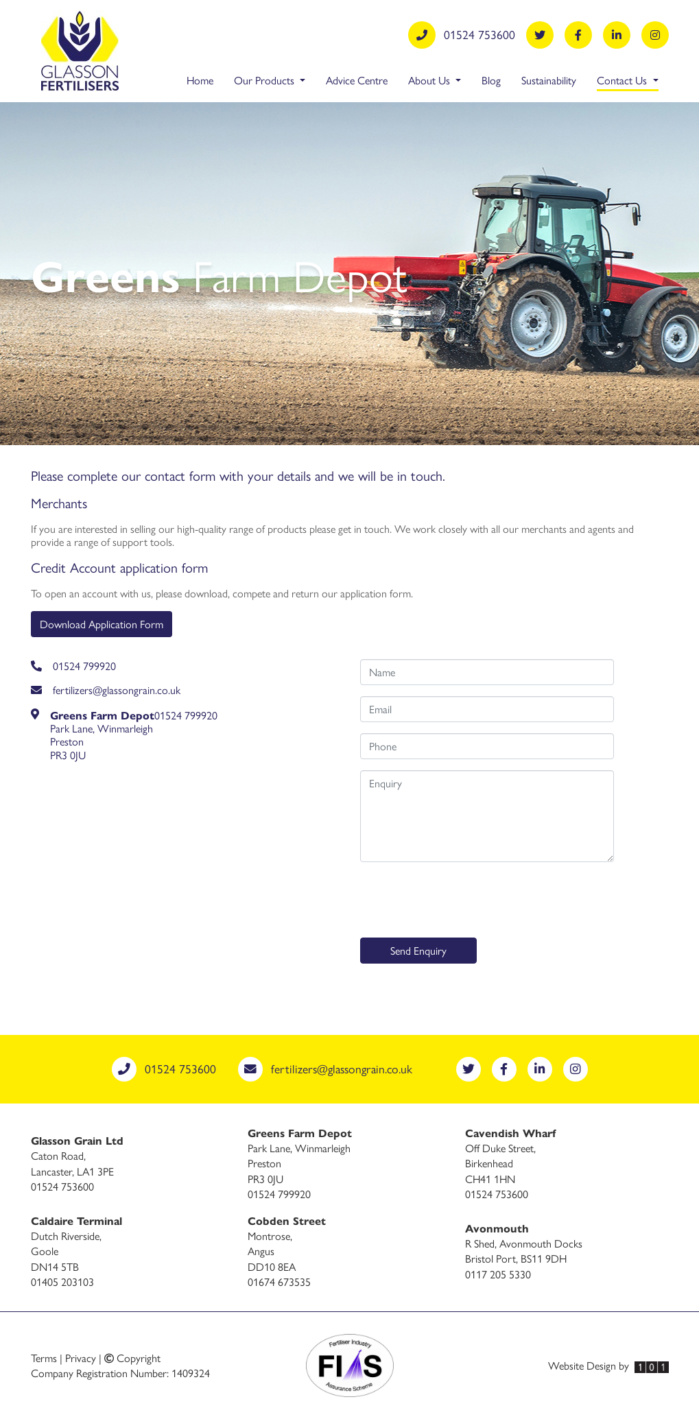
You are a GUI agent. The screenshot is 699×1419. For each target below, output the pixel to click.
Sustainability (548, 80)
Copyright (132, 1358)
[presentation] (464, 900)
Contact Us (627, 79)
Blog (491, 80)
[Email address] (487, 709)
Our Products (265, 80)
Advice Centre (357, 80)
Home (200, 80)
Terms (44, 1358)
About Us (430, 80)
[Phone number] (487, 746)
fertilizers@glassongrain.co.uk (105, 689)
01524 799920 (73, 665)
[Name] (487, 672)
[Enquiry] (487, 816)
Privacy (80, 1358)
